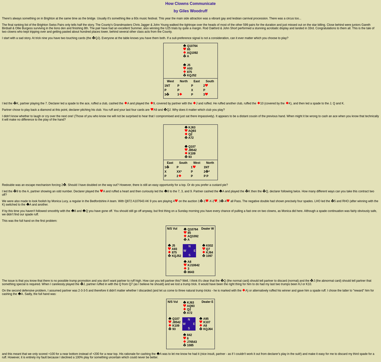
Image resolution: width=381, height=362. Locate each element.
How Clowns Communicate (190, 3)
